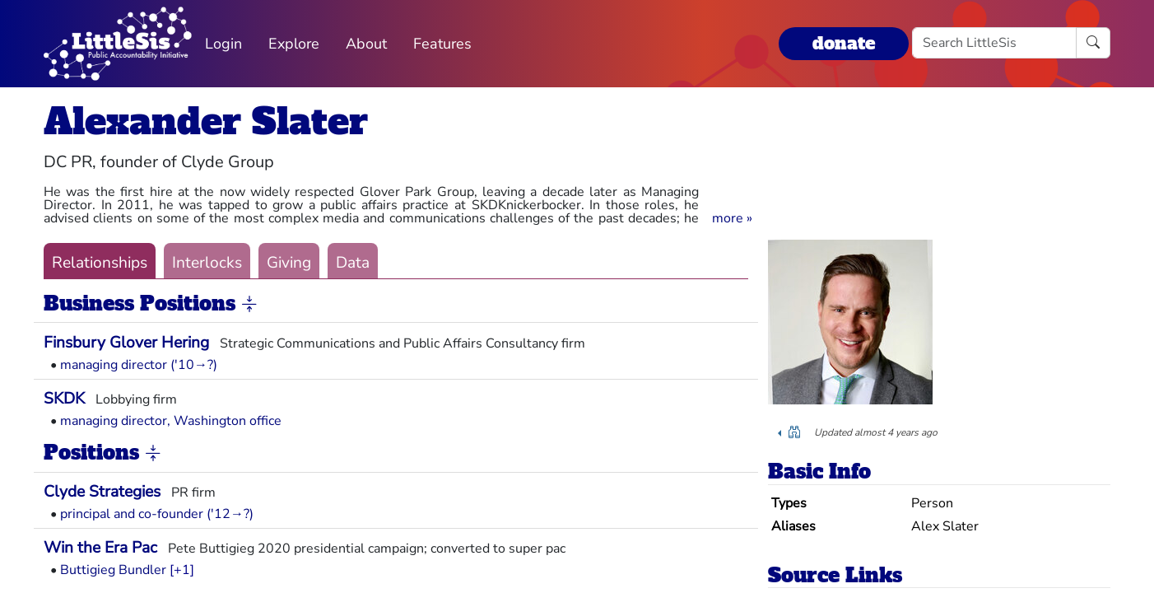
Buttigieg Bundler (113, 570)
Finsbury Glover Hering (126, 342)
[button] (732, 218)
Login (223, 44)
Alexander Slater (206, 121)
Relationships (99, 262)
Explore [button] (293, 44)
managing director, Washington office (171, 421)
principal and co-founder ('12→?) (157, 514)
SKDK (64, 398)
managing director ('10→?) (138, 365)
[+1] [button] (182, 570)
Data (353, 262)
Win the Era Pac (100, 547)
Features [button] (442, 44)
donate (843, 43)
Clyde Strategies (102, 491)
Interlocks (207, 262)
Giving (289, 262)
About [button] (366, 44)
